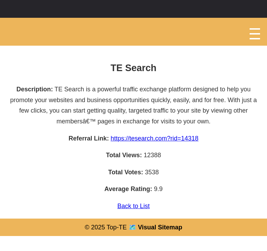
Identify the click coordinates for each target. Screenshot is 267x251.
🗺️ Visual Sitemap (155, 227)
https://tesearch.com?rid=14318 (155, 138)
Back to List (133, 206)
